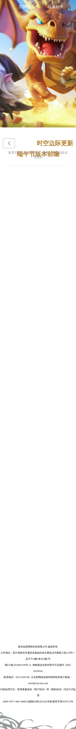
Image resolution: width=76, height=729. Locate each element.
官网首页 (27, 6)
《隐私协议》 (56, 689)
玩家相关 (56, 6)
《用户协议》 (39, 689)
